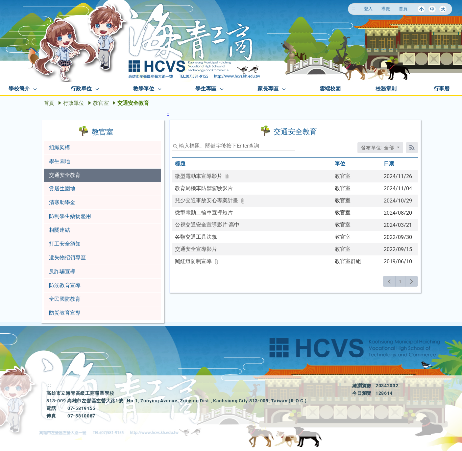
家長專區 (268, 88)
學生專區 (205, 88)
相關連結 (59, 230)
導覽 (385, 8)
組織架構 (59, 147)
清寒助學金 (62, 202)
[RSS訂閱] (412, 147)
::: (353, 8)
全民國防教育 (65, 299)
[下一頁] (411, 281)
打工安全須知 (65, 244)
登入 (368, 8)
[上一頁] (389, 281)
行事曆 (442, 88)
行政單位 (81, 88)
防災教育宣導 (65, 313)
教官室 (101, 103)
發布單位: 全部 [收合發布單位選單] (378, 147)
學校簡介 (19, 88)
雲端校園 (330, 88)
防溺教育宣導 (65, 285)
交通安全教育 (65, 175)
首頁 (403, 8)
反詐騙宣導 (62, 271)
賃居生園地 (62, 188)
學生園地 (59, 161)
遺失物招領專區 (67, 257)
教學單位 (143, 88)
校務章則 (386, 88)
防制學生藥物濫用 (70, 216)
